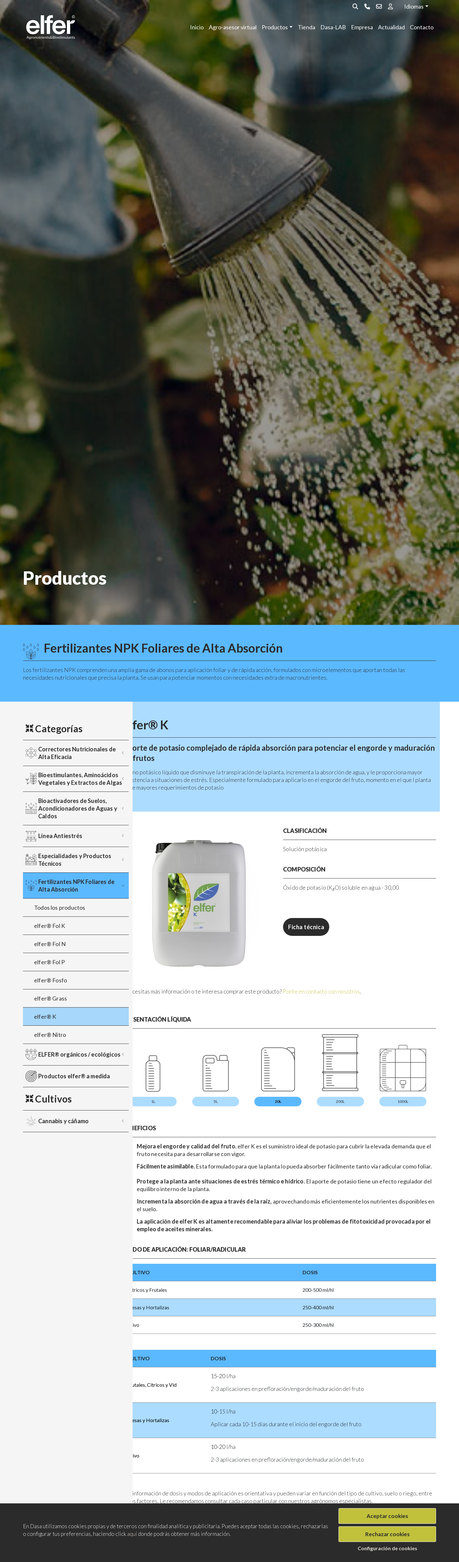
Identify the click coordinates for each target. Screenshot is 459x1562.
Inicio (197, 27)
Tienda (306, 27)
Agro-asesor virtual (233, 27)
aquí (132, 1533)
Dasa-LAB (333, 27)
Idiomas (414, 6)
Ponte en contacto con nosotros (359, 972)
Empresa (362, 27)
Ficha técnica (325, 926)
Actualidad (391, 27)
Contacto (421, 27)
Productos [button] (275, 27)
